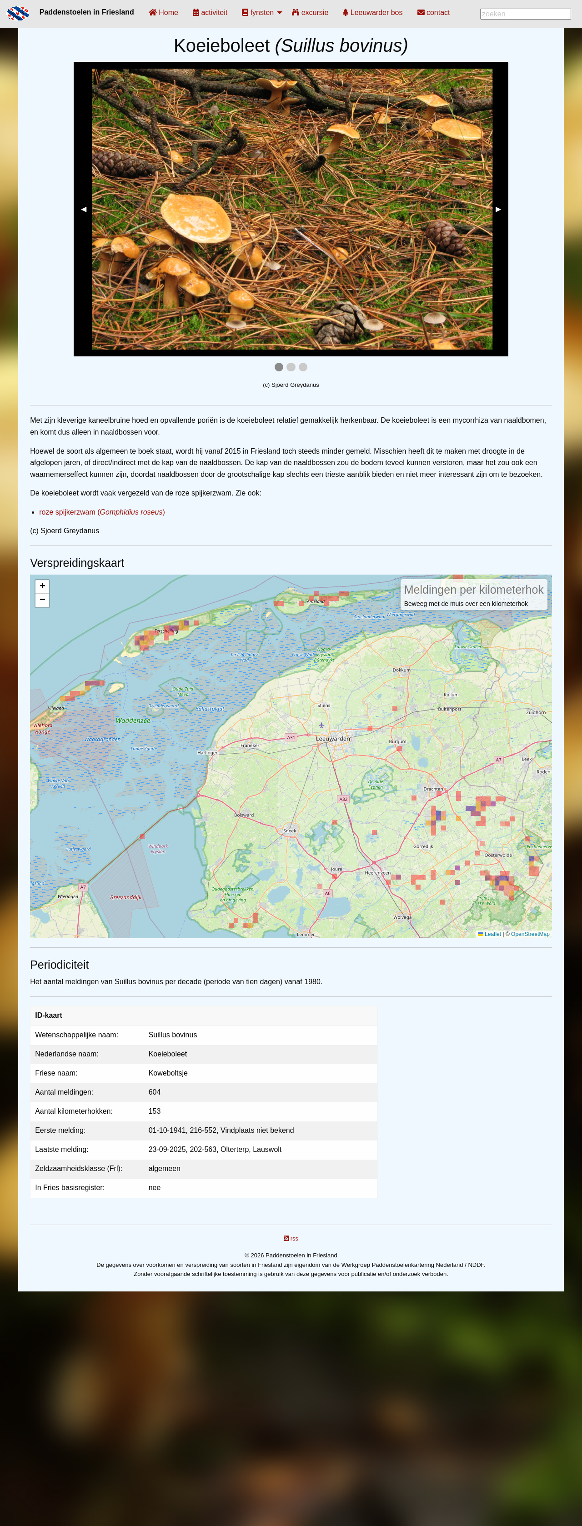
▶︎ (502, 209)
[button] (42, 587)
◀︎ (87, 209)
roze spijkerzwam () (102, 512)
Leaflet (489, 934)
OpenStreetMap (530, 934)
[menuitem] (163, 12)
